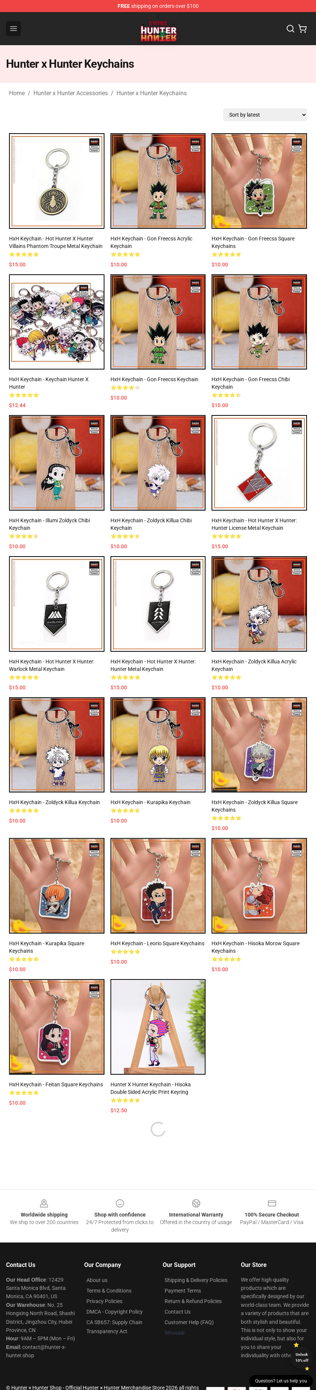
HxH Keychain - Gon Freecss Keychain (154, 379)
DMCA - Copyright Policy (114, 1312)
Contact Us (178, 1312)
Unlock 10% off (301, 1357)
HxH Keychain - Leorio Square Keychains (157, 943)
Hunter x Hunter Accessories (70, 93)
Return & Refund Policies (193, 1301)
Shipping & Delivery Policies (196, 1280)
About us (96, 1280)
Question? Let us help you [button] (281, 1381)
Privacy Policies (104, 1301)
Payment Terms (183, 1291)
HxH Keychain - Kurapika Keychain (150, 802)
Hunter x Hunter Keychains (151, 93)
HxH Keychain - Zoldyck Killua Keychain (54, 802)
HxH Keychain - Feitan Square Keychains (56, 1084)
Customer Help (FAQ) (189, 1322)
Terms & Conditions (109, 1291)
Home (17, 93)
